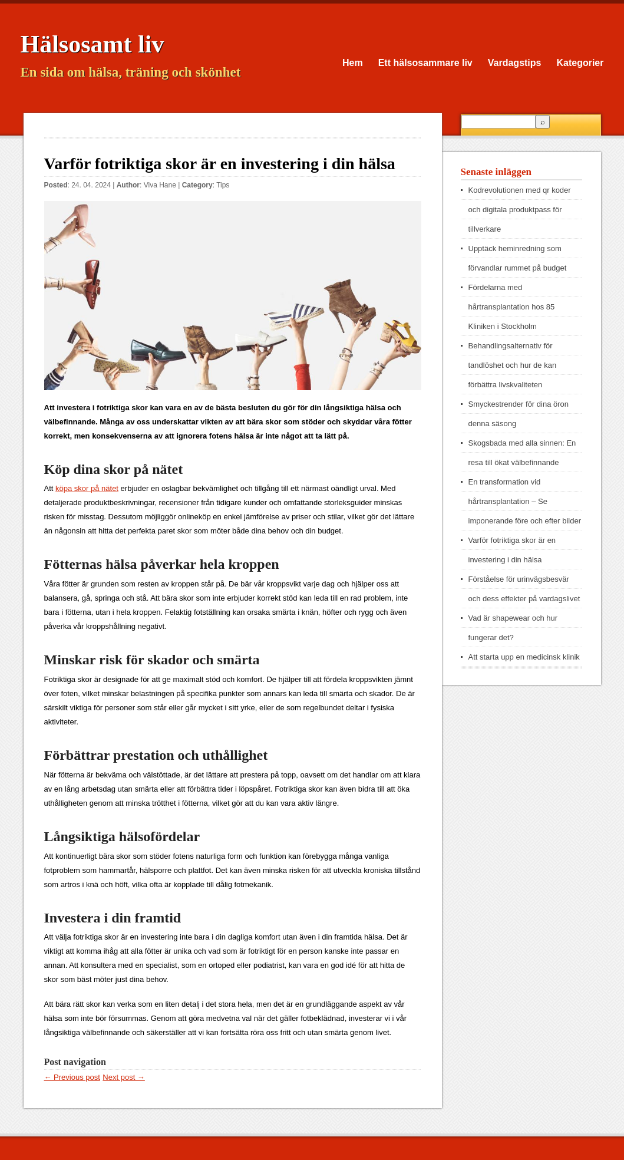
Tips (222, 185)
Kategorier (579, 63)
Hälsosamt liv (92, 44)
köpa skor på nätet (86, 488)
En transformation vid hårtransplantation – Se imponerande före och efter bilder (525, 501)
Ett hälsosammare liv (425, 63)
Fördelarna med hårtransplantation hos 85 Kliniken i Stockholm (511, 307)
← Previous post (72, 1077)
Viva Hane (160, 185)
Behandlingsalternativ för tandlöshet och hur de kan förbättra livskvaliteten (512, 365)
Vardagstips (515, 63)
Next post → (124, 1077)
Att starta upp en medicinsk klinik (524, 656)
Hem (352, 63)
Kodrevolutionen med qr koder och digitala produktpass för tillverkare (519, 209)
